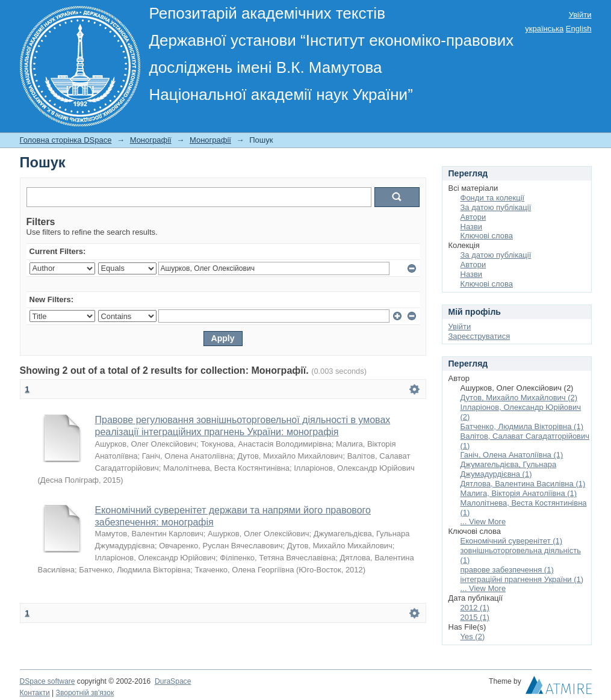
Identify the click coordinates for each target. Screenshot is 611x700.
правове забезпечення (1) (507, 569)
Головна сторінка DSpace (66, 139)
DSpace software (47, 681)
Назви (472, 226)
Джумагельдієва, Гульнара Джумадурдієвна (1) (509, 469)
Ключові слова (487, 235)
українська (544, 28)
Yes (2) (473, 636)
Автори (473, 216)
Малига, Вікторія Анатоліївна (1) (519, 493)
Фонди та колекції (493, 197)
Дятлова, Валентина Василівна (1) (523, 483)
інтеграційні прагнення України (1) (522, 579)
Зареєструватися (479, 336)
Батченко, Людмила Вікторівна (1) (522, 426)
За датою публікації (496, 207)
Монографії (151, 139)
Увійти (580, 14)
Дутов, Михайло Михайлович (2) (519, 397)
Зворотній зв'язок (85, 693)
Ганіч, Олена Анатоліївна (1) (512, 454)
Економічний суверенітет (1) (512, 540)
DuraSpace (173, 681)
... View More (483, 521)
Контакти (35, 693)
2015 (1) (475, 617)
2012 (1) (475, 607)
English (579, 28)
